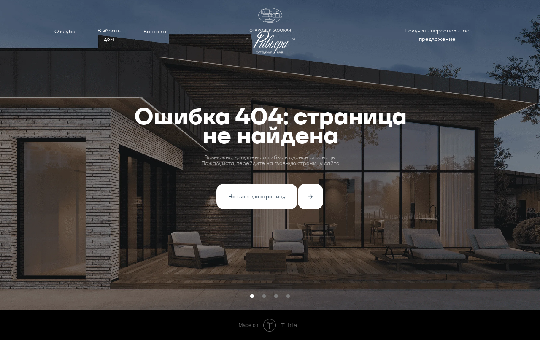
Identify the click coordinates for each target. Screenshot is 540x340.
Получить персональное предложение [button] (437, 35)
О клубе (65, 31)
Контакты (156, 31)
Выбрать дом (109, 35)
